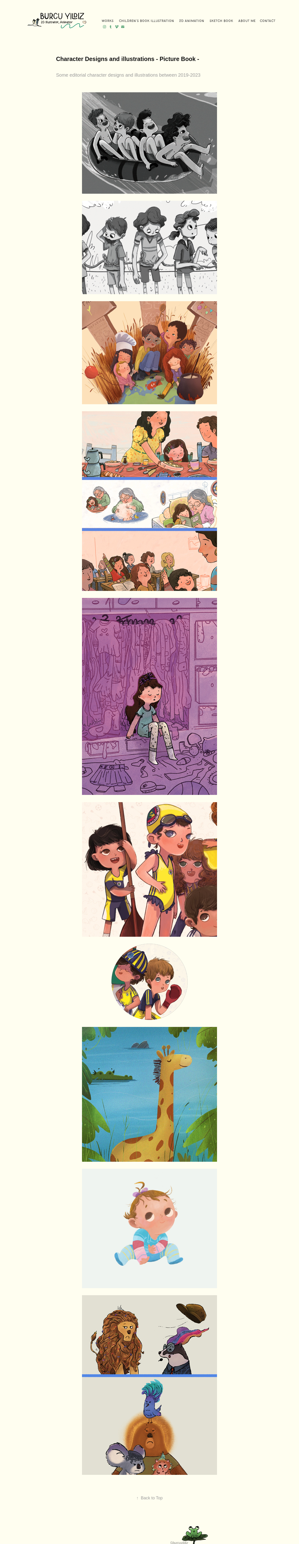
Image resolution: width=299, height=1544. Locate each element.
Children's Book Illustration (146, 20)
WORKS (108, 20)
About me (247, 20)
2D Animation (191, 20)
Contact (267, 20)
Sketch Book (221, 20)
